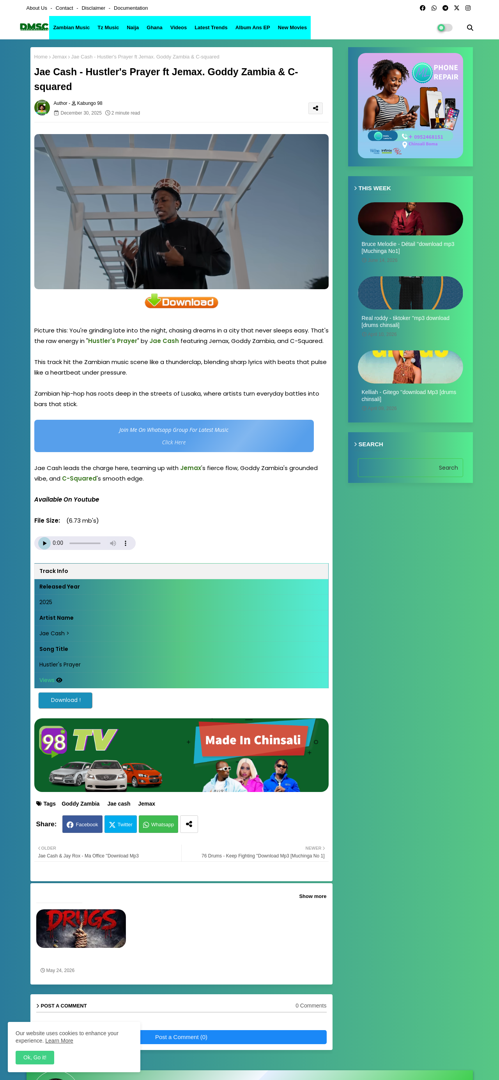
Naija (133, 27)
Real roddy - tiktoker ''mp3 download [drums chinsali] (406, 321)
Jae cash (118, 804)
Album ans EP (252, 27)
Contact (65, 8)
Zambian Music (71, 27)
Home (41, 57)
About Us (38, 8)
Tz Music (108, 27)
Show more (312, 896)
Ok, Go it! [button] (34, 1057)
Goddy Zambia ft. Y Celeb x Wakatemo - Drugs (73, 957)
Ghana (154, 27)
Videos (178, 27)
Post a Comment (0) (181, 1037)
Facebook (87, 824)
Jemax (59, 57)
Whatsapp (162, 824)
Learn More (59, 1041)
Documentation (131, 8)
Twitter (125, 824)
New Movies (292, 27)
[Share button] (189, 824)
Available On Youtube (66, 499)
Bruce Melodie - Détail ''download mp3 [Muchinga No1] (408, 247)
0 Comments (311, 1005)
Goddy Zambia (80, 804)
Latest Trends (211, 27)
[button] (470, 27)
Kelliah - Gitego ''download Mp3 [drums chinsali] (409, 395)
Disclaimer (93, 8)
